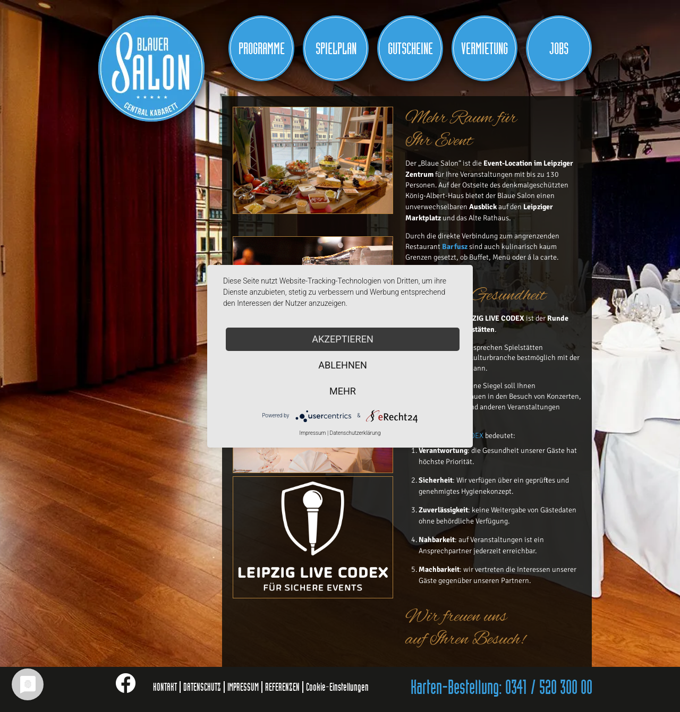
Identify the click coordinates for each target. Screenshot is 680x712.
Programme (262, 48)
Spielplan (336, 48)
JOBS (558, 48)
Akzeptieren (342, 339)
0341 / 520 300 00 (548, 688)
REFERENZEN (282, 687)
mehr (342, 391)
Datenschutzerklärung (355, 433)
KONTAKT (165, 687)
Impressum (312, 433)
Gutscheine (410, 48)
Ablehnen (342, 365)
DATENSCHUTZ (202, 687)
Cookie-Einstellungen (337, 687)
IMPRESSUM (243, 687)
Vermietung (484, 48)
